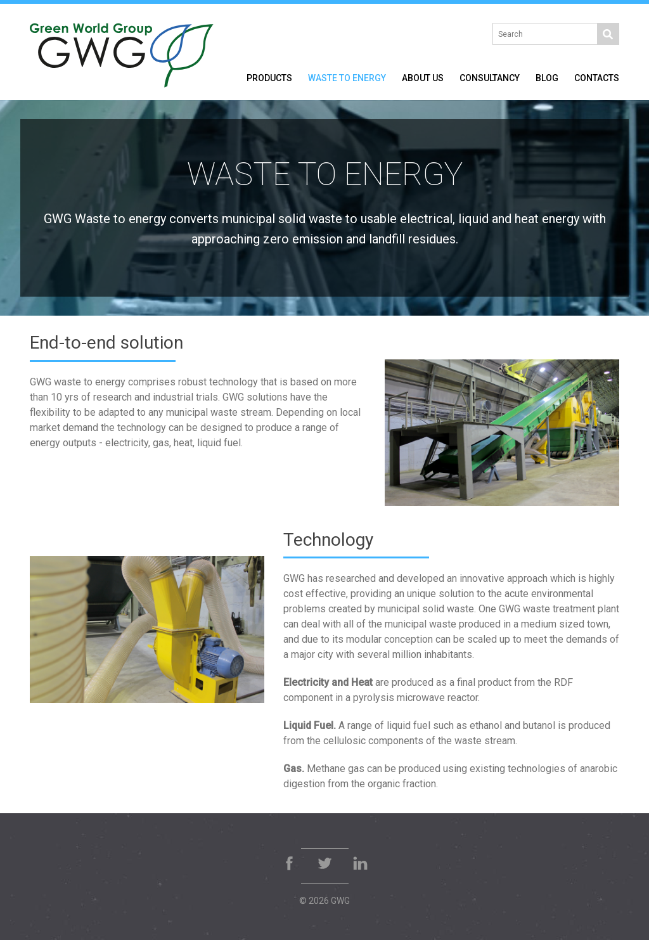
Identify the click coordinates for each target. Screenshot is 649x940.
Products (269, 78)
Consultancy (489, 78)
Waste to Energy (347, 78)
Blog (547, 78)
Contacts (596, 78)
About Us (423, 78)
